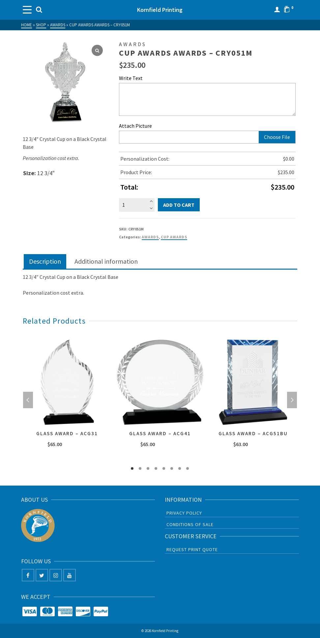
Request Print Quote (192, 549)
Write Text (131, 78)
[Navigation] (27, 10)
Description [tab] (45, 261)
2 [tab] (140, 468)
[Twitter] (42, 575)
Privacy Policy (184, 513)
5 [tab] (163, 468)
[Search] (39, 10)
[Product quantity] (136, 204)
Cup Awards (174, 236)
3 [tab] (148, 468)
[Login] (277, 10)
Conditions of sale (190, 524)
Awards (150, 236)
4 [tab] (156, 468)
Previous (28, 400)
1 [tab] (132, 468)
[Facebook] (28, 575)
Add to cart (178, 204)
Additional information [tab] (106, 261)
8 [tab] (187, 468)
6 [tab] (171, 468)
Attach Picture (135, 125)
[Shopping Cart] (290, 10)
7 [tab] (179, 468)
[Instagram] (55, 575)
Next (292, 400)
